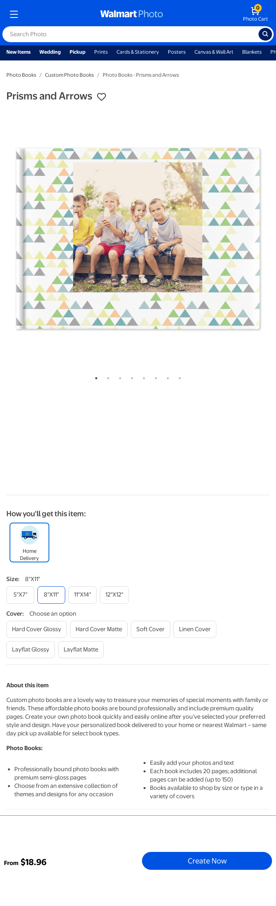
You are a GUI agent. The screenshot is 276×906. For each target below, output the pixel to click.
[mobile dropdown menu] (14, 14)
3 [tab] (118, 377)
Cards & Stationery (138, 52)
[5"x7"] (20, 594)
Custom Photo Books (69, 75)
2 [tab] (107, 377)
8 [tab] (178, 377)
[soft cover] (150, 629)
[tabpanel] (138, 238)
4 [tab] (130, 377)
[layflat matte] (81, 649)
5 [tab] (142, 377)
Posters (177, 52)
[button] (101, 97)
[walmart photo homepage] (131, 14)
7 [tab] (166, 377)
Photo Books (21, 75)
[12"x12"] (114, 594)
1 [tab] (95, 377)
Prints (101, 52)
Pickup (78, 52)
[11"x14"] (82, 594)
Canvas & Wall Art (213, 52)
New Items (18, 52)
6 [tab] (154, 377)
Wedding (50, 52)
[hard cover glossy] (36, 629)
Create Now (207, 860)
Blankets (252, 52)
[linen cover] (194, 629)
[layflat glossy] (30, 649)
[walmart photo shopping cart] (255, 14)
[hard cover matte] (99, 629)
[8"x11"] (51, 594)
